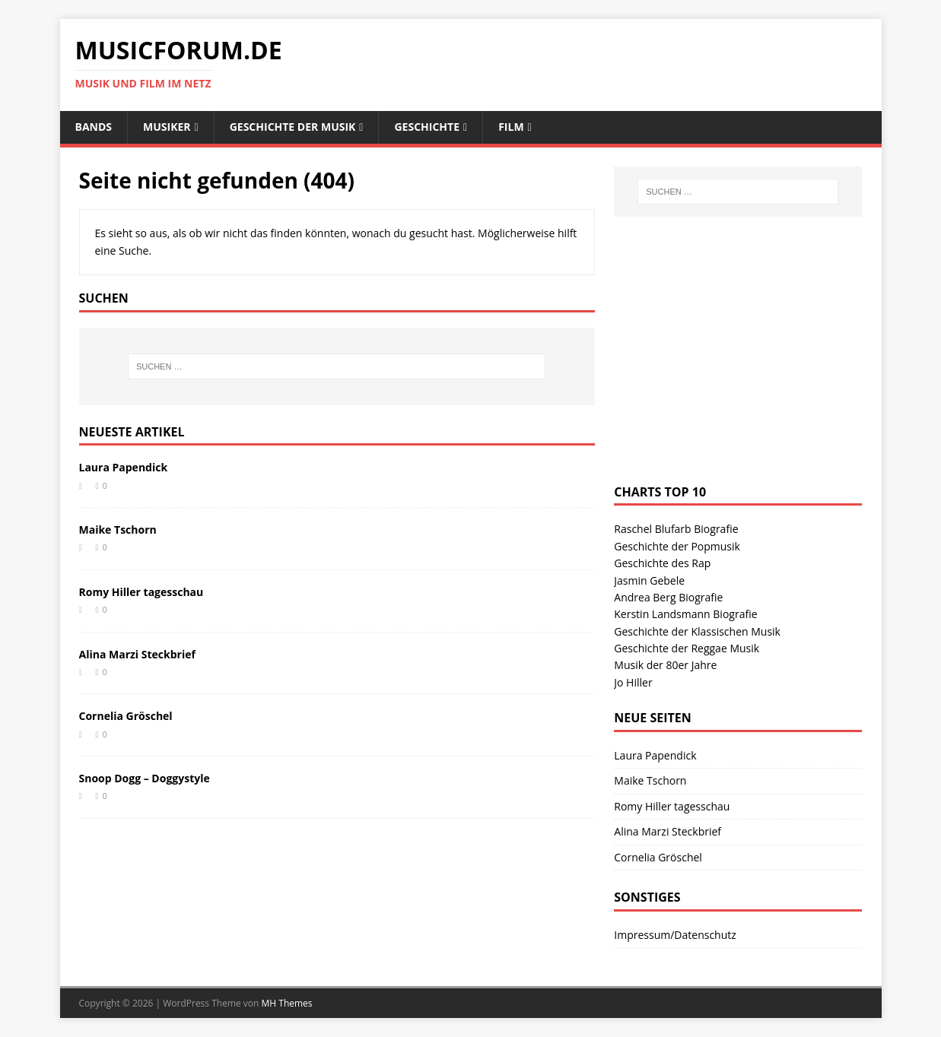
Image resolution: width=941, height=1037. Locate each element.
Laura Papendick (123, 467)
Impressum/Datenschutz (675, 935)
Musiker (167, 126)
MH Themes (287, 1003)
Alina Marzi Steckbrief (137, 654)
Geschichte (426, 126)
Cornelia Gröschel (126, 716)
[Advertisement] (728, 365)
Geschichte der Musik (293, 126)
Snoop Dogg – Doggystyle (144, 778)
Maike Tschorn (118, 529)
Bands (94, 126)
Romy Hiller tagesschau (141, 592)
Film (510, 126)
